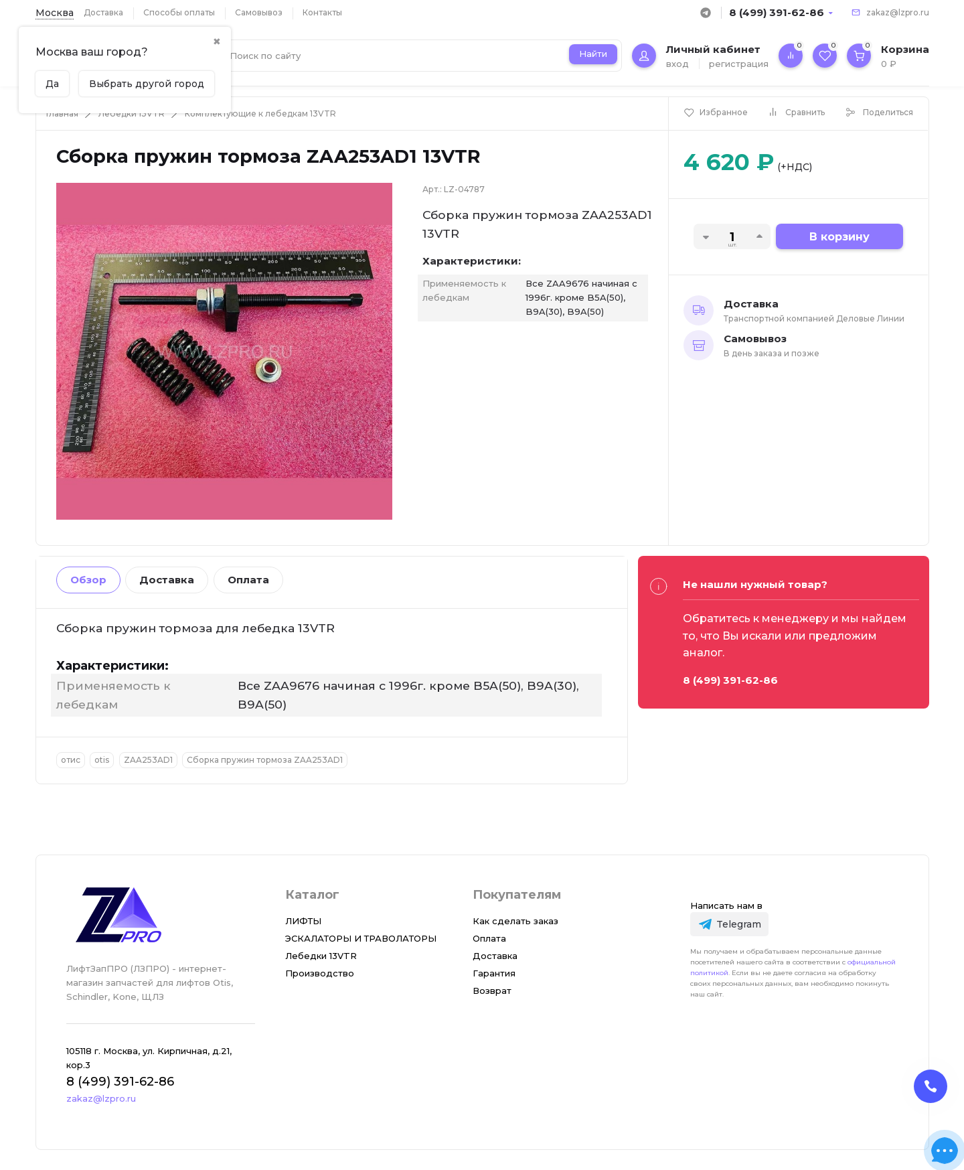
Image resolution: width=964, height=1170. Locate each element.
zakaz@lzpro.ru (897, 12)
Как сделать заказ (515, 921)
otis (101, 760)
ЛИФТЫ (303, 921)
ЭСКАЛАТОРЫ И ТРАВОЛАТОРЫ (360, 938)
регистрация (739, 63)
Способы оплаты (179, 12)
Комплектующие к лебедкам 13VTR (260, 113)
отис (70, 760)
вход (677, 63)
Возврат (492, 990)
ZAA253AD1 (148, 760)
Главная (62, 113)
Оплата (248, 579)
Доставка (103, 12)
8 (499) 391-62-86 (776, 12)
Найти (593, 53)
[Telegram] (729, 924)
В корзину (839, 236)
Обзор (88, 579)
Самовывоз (259, 12)
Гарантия (494, 973)
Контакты (322, 12)
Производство (319, 973)
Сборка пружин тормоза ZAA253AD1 (265, 760)
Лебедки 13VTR (131, 113)
